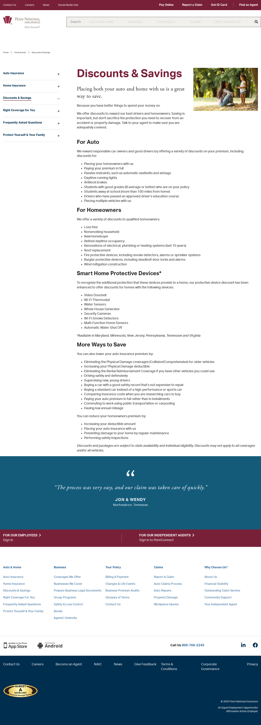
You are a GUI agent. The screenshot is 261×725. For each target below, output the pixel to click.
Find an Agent (248, 4)
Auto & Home (12, 567)
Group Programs (65, 597)
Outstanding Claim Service (222, 590)
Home (6, 53)
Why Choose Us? (228, 21)
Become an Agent (69, 664)
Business (135, 21)
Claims (195, 21)
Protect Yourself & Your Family (24, 135)
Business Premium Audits (122, 590)
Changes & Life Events (120, 583)
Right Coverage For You (19, 597)
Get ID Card (219, 4)
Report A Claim (164, 577)
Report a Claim (192, 4)
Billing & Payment (117, 577)
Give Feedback (145, 664)
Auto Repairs (162, 590)
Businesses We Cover (68, 583)
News (46, 5)
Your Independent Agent (220, 604)
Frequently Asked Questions (22, 122)
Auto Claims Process (168, 583)
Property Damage (166, 597)
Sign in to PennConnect (156, 540)
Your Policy (165, 21)
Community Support (218, 597)
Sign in (8, 540)
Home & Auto (20, 53)
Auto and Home (101, 21)
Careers (29, 5)
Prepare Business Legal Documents (77, 590)
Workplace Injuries (166, 604)
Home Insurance (14, 85)
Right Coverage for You (19, 110)
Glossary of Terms (117, 597)
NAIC (98, 664)
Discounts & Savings (17, 97)
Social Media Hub (68, 5)
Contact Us (9, 5)
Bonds (58, 611)
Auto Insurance (13, 73)
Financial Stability (216, 583)
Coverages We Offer (67, 577)
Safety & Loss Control (68, 604)
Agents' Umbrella (65, 618)
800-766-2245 (193, 645)
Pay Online (166, 4)
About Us (210, 577)
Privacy (252, 664)
